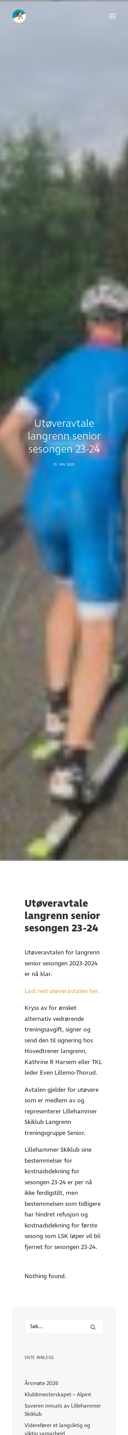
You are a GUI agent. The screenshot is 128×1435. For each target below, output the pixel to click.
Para (64, 1415)
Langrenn (64, 1424)
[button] (112, 16)
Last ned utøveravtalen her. (62, 789)
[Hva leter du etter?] (64, 1124)
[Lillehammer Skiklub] (19, 16)
